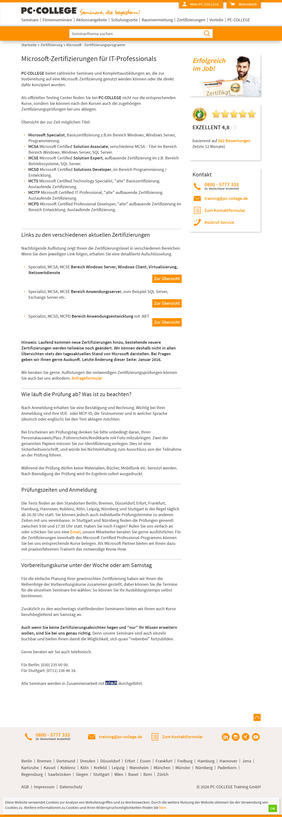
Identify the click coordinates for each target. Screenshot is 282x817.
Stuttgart (101, 774)
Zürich (163, 774)
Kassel (50, 768)
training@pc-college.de (226, 198)
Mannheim (139, 768)
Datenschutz (71, 787)
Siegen (82, 774)
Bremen (44, 761)
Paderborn (227, 768)
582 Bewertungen (234, 140)
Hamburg (205, 761)
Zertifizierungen (191, 20)
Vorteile (216, 20)
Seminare (30, 20)
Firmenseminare (57, 20)
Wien (118, 774)
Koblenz (68, 768)
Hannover (228, 761)
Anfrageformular (87, 378)
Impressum (44, 787)
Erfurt (130, 761)
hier (162, 807)
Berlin (26, 761)
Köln (84, 768)
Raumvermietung (157, 20)
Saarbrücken (59, 774)
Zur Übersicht (167, 278)
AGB (25, 787)
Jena (246, 761)
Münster (182, 768)
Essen (145, 761)
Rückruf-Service (219, 222)
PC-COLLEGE (238, 20)
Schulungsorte (124, 20)
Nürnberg (204, 768)
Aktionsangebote (91, 20)
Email (75, 532)
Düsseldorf (110, 761)
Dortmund (65, 761)
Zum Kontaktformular (224, 210)
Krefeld (100, 768)
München (162, 768)
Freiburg (184, 761)
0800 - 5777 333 (221, 185)
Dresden (87, 761)
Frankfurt (164, 761)
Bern (147, 774)
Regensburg (32, 774)
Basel (133, 774)
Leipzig (118, 768)
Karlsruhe (30, 768)
